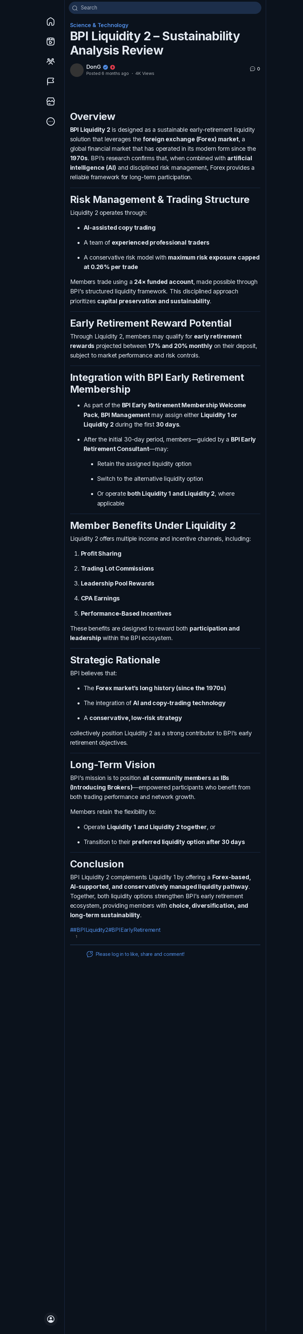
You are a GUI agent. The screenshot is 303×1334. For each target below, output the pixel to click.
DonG (93, 69)
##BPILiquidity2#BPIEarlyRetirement (115, 932)
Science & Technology (99, 27)
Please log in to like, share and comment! (135, 956)
